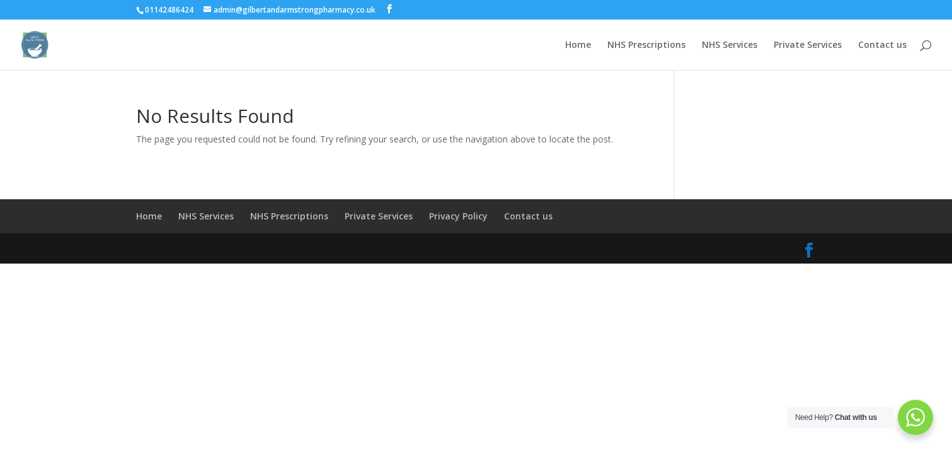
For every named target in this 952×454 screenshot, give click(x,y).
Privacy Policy (458, 216)
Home (578, 45)
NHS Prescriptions (646, 45)
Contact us (882, 45)
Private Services (808, 45)
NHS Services (729, 45)
